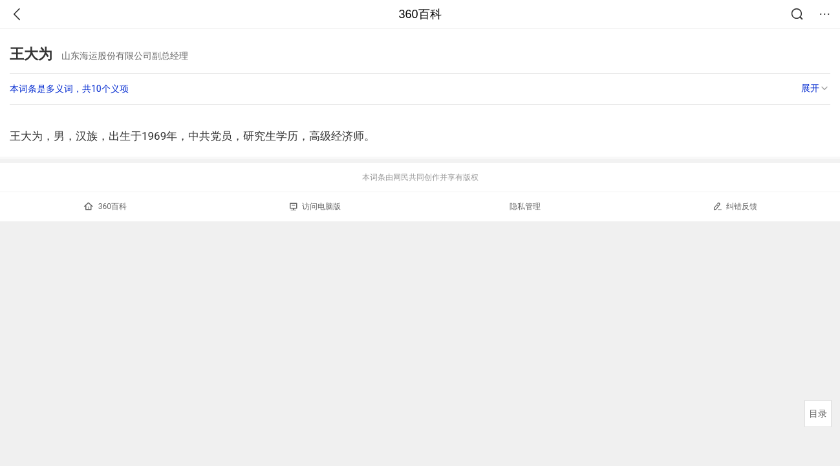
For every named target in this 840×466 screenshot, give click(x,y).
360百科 (419, 14)
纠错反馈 (735, 206)
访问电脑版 (315, 206)
